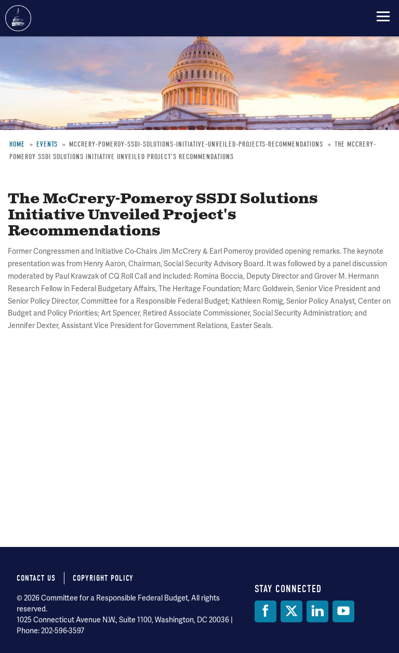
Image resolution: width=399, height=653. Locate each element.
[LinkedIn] (317, 611)
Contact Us (36, 578)
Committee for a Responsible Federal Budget (18, 18)
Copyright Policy (103, 578)
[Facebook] (265, 611)
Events (47, 144)
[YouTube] (343, 611)
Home (17, 144)
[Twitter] (291, 611)
